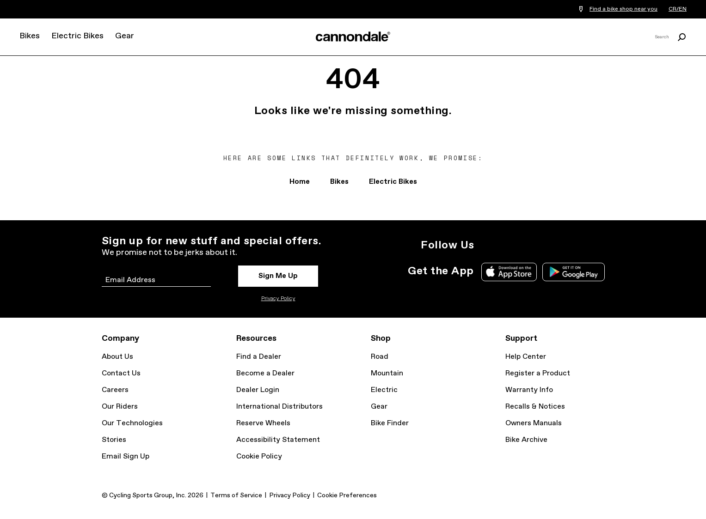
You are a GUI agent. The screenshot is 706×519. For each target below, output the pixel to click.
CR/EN (678, 9)
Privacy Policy (278, 298)
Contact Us (121, 373)
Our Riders (120, 406)
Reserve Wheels (263, 423)
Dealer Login (257, 390)
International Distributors (279, 406)
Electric (384, 390)
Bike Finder (390, 423)
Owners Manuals (533, 423)
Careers (115, 390)
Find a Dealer (258, 357)
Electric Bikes (77, 36)
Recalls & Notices (535, 406)
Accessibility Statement (278, 440)
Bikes (29, 36)
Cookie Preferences (347, 495)
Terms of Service (236, 495)
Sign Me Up (278, 276)
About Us (117, 357)
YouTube (548, 245)
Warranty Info (529, 390)
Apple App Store (509, 272)
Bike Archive (526, 440)
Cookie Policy (259, 456)
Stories (114, 440)
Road (379, 357)
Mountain (387, 373)
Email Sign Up (125, 456)
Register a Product (537, 373)
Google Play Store (573, 272)
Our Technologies (132, 423)
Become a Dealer (265, 373)
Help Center (525, 357)
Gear (124, 36)
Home (299, 182)
